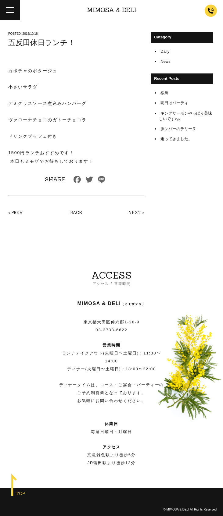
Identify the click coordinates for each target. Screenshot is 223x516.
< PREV (15, 212)
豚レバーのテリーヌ (178, 128)
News (165, 61)
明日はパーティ (174, 103)
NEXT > (136, 212)
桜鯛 (164, 93)
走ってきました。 (176, 139)
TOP (20, 493)
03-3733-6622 (111, 330)
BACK (76, 212)
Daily (164, 51)
